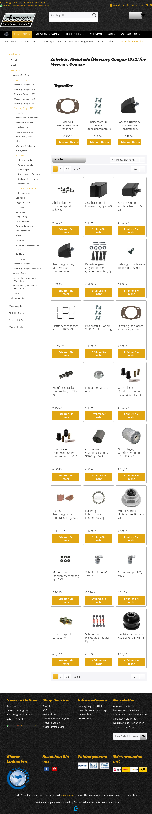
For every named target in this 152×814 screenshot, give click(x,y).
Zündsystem (22, 127)
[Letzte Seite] (67, 169)
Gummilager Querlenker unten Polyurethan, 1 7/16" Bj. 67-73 (130, 391)
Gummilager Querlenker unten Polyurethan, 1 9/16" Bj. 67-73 (64, 452)
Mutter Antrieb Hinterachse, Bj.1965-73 (131, 514)
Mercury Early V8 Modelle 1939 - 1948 (24, 287)
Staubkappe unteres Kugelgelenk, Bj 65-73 (131, 636)
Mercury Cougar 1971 (24, 103)
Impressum (84, 718)
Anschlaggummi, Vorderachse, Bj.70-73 (130, 206)
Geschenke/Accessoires (27, 244)
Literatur (20, 249)
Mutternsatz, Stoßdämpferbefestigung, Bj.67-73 (65, 576)
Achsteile (20, 155)
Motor (19, 141)
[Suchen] (94, 15)
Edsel (14, 60)
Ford (13, 65)
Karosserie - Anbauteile (27, 117)
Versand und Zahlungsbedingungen (55, 716)
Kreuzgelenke (24, 193)
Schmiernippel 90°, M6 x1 (130, 574)
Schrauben (21, 211)
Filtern (60, 159)
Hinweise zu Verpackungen (93, 710)
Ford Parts (14, 54)
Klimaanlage (22, 258)
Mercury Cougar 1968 (24, 89)
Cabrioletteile (22, 221)
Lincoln (15, 293)
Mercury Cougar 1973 (24, 263)
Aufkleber (20, 254)
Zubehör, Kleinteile (27, 188)
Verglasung (21, 216)
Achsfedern (23, 183)
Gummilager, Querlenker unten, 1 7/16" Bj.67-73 (130, 452)
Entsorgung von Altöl (90, 706)
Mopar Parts (16, 327)
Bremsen (20, 197)
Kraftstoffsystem (24, 136)
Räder (19, 235)
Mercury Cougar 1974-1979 (27, 268)
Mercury (15, 70)
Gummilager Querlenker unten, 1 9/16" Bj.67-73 (97, 452)
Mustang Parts (17, 306)
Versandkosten (68, 795)
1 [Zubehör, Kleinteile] (55, 169)
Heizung (20, 240)
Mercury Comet (20, 273)
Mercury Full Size (20, 75)
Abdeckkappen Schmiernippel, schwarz (61, 206)
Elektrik (19, 112)
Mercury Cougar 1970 (24, 98)
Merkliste (117, 5)
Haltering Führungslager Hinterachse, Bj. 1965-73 (95, 514)
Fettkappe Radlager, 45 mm (97, 389)
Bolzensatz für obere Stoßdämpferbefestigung (98, 125)
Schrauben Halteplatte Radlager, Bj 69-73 (98, 637)
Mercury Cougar (20, 80)
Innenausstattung (24, 131)
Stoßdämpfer (24, 169)
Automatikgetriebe (25, 226)
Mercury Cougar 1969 (24, 94)
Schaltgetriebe (23, 230)
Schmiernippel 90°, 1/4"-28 (97, 574)
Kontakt (46, 706)
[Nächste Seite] (61, 169)
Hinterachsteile (25, 160)
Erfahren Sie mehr (69, 142)
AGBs (45, 710)
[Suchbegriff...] (73, 15)
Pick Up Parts (16, 313)
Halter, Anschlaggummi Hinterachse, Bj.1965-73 (65, 514)
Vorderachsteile (25, 164)
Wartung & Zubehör (25, 145)
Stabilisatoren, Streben (29, 174)
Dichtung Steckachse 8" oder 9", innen (68, 125)
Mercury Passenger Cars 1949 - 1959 (24, 279)
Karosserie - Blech (24, 122)
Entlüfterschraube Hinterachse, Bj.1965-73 (65, 391)
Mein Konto (135, 5)
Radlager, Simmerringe (29, 178)
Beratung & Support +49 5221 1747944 (24, 2)
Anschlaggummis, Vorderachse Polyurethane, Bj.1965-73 (129, 125)
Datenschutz (85, 714)
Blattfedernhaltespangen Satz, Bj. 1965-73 (65, 327)
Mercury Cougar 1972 (24, 108)
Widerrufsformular (53, 727)
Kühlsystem (21, 150)
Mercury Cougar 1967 (24, 84)
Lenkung (20, 207)
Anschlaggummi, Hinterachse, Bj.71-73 (98, 204)
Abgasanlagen (23, 202)
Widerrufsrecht (51, 722)
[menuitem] (73, 17)
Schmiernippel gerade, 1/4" (61, 636)
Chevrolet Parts (18, 320)
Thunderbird (18, 298)
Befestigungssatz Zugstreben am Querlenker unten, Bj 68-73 (98, 268)
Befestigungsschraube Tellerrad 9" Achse (131, 266)
